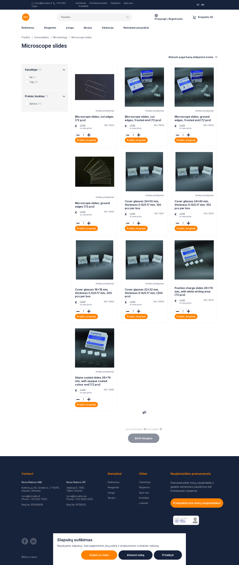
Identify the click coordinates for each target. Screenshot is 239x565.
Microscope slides (82, 37)
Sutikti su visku (99, 555)
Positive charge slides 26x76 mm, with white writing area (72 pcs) (194, 291)
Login (82, 125)
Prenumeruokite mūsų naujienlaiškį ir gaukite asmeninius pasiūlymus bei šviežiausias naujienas (192, 486)
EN (202, 4)
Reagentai (50, 27)
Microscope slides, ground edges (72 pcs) (92, 204)
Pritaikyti (168, 555)
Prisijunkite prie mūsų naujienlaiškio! (197, 503)
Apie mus (128, 3)
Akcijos (88, 27)
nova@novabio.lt (43, 3)
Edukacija (108, 27)
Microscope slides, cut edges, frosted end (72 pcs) (143, 118)
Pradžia (26, 37)
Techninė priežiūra (98, 3)
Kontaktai (83, 6)
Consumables (41, 37)
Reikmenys (28, 27)
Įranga (70, 27)
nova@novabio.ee (76, 496)
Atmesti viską (135, 555)
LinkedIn (143, 503)
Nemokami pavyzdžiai (136, 27)
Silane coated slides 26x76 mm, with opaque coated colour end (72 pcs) (93, 381)
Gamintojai (81, 3)
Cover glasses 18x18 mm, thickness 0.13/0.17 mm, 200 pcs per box (93, 293)
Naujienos (115, 3)
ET (198, 4)
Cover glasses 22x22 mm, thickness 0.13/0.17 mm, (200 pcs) (144, 293)
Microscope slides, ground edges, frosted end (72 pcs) (193, 118)
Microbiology (60, 37)
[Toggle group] (64, 70)
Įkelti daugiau (143, 438)
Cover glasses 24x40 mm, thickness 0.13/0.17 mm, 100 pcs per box (193, 205)
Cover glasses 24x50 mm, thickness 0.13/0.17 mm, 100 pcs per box (143, 205)
